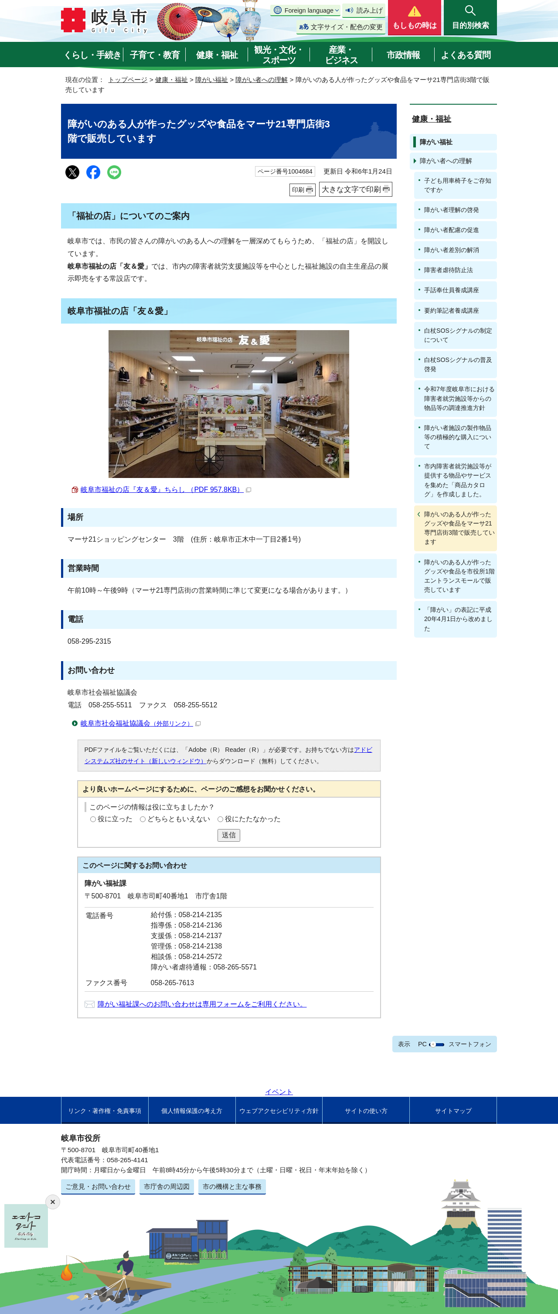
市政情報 (403, 55)
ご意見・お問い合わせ (98, 1186)
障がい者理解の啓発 (451, 209)
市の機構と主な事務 (232, 1186)
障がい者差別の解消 (451, 249)
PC (422, 1044)
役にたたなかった (253, 819)
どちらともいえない (178, 819)
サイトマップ (453, 1110)
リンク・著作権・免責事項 (104, 1110)
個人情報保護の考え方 (191, 1110)
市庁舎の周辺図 (167, 1186)
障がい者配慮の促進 (451, 229)
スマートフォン (470, 1044)
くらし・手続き (92, 55)
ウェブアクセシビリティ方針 (279, 1110)
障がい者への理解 (261, 79)
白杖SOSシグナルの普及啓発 (458, 364)
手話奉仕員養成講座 (451, 290)
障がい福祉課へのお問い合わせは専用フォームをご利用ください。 (202, 1004)
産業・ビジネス (341, 55)
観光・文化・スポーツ (279, 55)
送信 (229, 835)
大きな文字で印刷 (351, 189)
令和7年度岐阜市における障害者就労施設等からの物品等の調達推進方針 (459, 398)
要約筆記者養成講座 (451, 310)
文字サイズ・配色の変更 (347, 27)
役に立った (115, 819)
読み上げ (370, 10)
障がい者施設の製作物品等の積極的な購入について (457, 437)
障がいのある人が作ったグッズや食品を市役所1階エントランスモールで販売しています (459, 576)
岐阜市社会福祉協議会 (141, 723)
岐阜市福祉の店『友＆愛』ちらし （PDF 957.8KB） (166, 489)
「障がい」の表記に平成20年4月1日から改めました (458, 618)
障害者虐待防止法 (448, 269)
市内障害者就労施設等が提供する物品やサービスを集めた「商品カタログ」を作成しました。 (457, 480)
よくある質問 (465, 55)
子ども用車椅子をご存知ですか (457, 185)
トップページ (127, 79)
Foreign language (309, 10)
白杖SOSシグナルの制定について (458, 335)
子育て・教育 (155, 55)
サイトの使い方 (366, 1110)
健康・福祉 (217, 55)
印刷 (298, 189)
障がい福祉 (211, 79)
